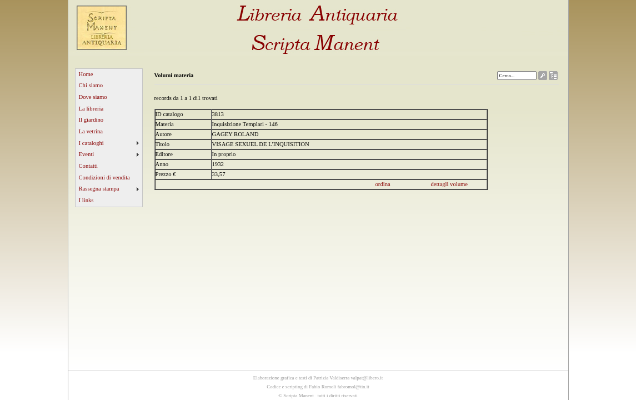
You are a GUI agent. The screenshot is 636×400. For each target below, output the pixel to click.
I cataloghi (91, 143)
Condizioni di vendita (104, 177)
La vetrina (91, 131)
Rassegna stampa (99, 189)
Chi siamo (91, 85)
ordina (382, 184)
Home (86, 74)
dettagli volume (449, 184)
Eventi (86, 154)
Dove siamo (93, 97)
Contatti (88, 166)
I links (86, 200)
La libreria (91, 109)
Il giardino (91, 120)
